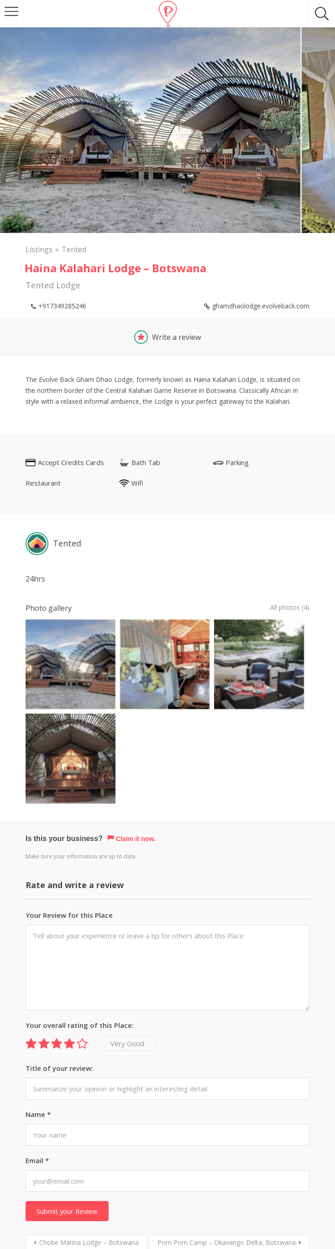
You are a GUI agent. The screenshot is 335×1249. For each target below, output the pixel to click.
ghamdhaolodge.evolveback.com (260, 306)
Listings (39, 249)
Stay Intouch (192, 1212)
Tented (74, 249)
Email (37, 1043)
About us (149, 1212)
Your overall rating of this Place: (80, 908)
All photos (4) (286, 608)
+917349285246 (62, 306)
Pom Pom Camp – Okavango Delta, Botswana (226, 1126)
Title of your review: (59, 951)
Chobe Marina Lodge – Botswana (89, 1126)
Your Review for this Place (69, 798)
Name (38, 997)
